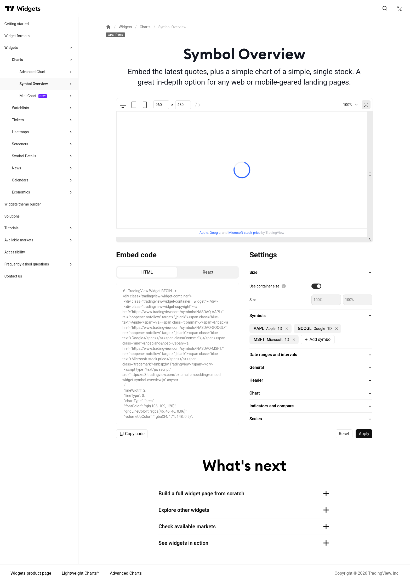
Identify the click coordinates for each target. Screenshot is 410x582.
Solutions (12, 216)
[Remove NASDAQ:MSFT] (294, 339)
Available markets (18, 240)
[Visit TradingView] (10, 8)
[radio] (147, 272)
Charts (17, 60)
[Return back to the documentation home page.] (108, 27)
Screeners (20, 144)
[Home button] (29, 8)
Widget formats (17, 36)
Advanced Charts (126, 573)
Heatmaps (20, 132)
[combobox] (350, 104)
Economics (21, 192)
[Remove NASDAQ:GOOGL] (336, 328)
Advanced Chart (32, 72)
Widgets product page (30, 573)
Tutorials (11, 228)
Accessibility (14, 252)
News (16, 168)
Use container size (264, 286)
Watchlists (20, 108)
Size (252, 300)
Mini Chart (27, 96)
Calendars (20, 180)
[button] (310, 272)
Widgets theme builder (22, 204)
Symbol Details (24, 156)
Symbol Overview (33, 84)
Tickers (18, 120)
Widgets (11, 48)
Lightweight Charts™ (80, 573)
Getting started (16, 24)
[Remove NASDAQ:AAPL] (286, 328)
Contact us (13, 276)
